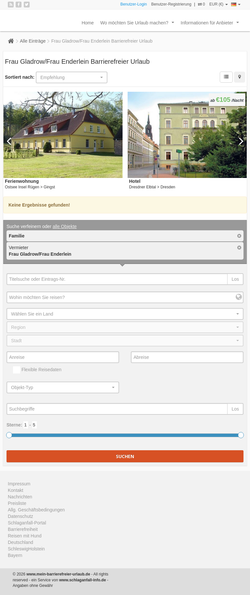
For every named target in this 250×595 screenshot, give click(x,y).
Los (235, 279)
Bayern (15, 555)
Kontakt (15, 490)
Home (88, 22)
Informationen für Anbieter (211, 24)
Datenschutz (20, 516)
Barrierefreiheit (23, 529)
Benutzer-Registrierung (171, 4)
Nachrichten (20, 496)
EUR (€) (218, 4)
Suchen (125, 456)
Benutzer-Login (133, 4)
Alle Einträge (33, 41)
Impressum (19, 483)
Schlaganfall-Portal (27, 522)
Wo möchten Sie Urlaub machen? (138, 24)
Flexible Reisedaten (37, 369)
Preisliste (17, 503)
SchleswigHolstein (26, 548)
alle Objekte (65, 226)
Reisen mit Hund (25, 535)
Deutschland (20, 542)
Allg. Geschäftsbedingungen (36, 509)
